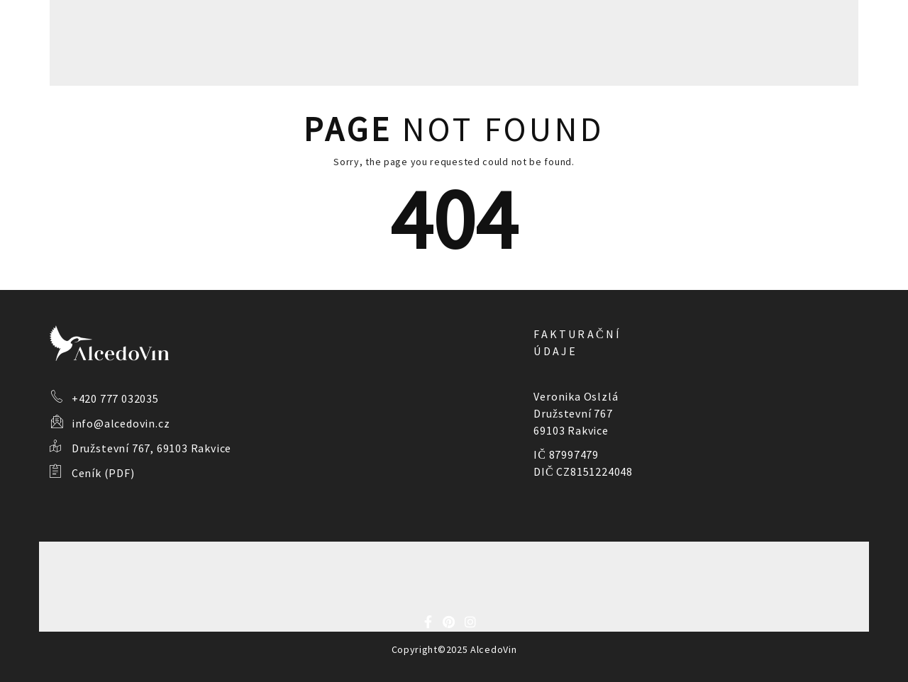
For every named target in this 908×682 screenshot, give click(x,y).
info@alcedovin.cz (121, 423)
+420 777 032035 (115, 398)
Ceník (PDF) (103, 473)
